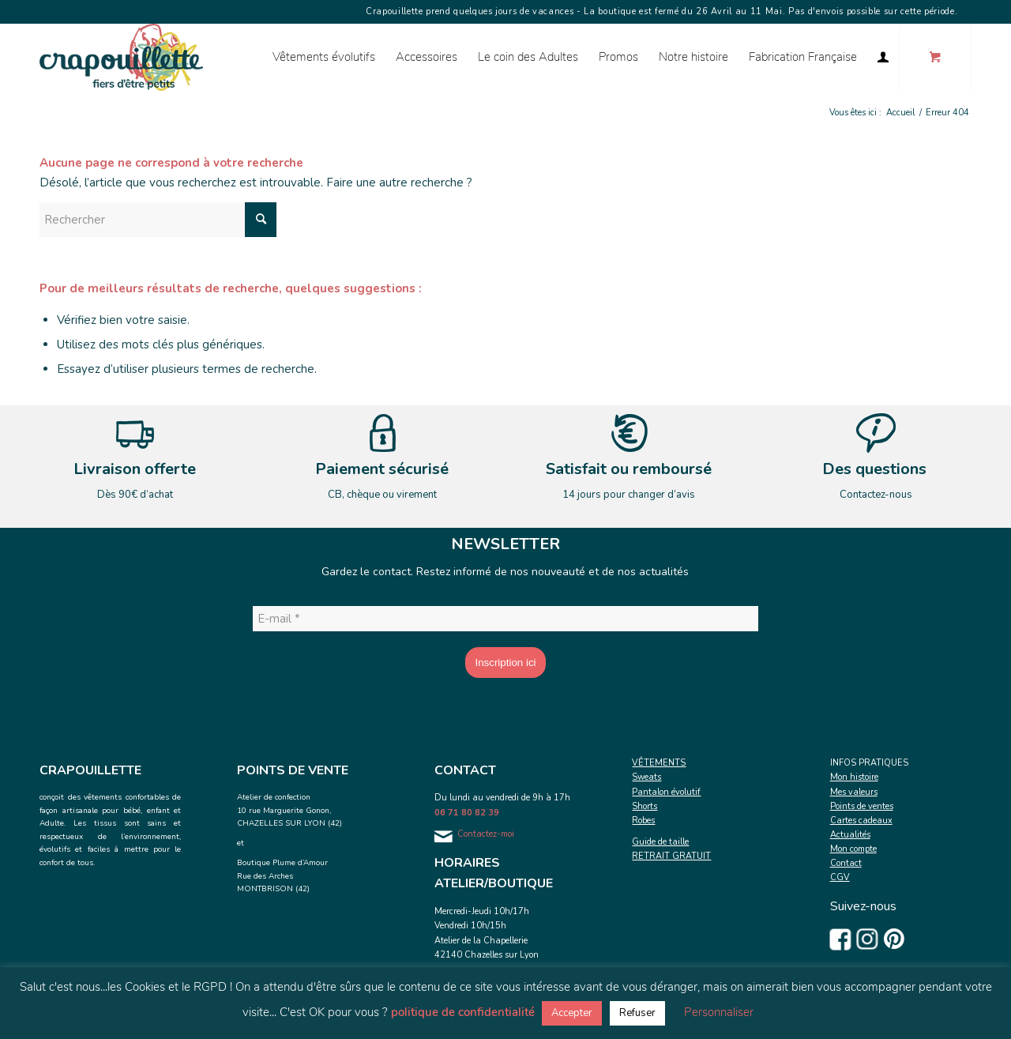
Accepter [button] (571, 1013)
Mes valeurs (854, 792)
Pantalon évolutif (666, 792)
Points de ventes (861, 806)
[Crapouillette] (121, 57)
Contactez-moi (485, 834)
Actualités (850, 835)
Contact (846, 863)
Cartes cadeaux (861, 820)
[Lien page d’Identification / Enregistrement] (883, 57)
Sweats (646, 777)
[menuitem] (323, 57)
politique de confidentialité (463, 1012)
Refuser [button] (637, 1013)
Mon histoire (854, 777)
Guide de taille (660, 842)
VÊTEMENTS (659, 763)
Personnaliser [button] (719, 1012)
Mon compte (853, 849)
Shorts (644, 806)
